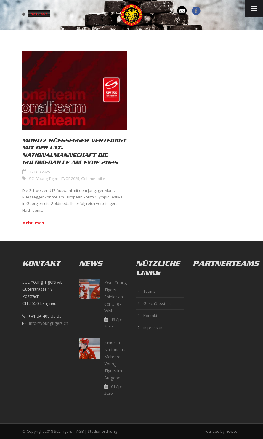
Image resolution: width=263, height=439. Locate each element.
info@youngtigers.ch (48, 323)
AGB (80, 431)
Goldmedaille (93, 178)
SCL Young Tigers (44, 178)
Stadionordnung (102, 431)
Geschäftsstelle (157, 303)
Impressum (153, 327)
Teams (149, 291)
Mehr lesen (33, 222)
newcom (233, 431)
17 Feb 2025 (39, 171)
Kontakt (150, 315)
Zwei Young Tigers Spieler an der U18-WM (115, 297)
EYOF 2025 (70, 178)
